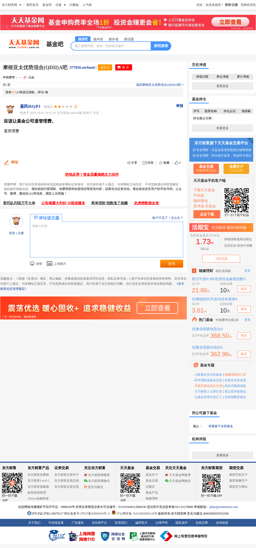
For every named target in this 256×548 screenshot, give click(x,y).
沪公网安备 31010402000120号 (134, 513)
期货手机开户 (238, 474)
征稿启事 (202, 523)
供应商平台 (99, 523)
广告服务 (78, 523)
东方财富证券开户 (66, 474)
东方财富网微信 (97, 481)
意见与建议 (93, 487)
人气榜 (87, 5)
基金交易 (152, 480)
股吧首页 (32, 5)
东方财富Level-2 (38, 480)
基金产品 (152, 492)
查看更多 (222, 86)
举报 (179, 106)
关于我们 (34, 523)
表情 (36, 263)
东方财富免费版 (38, 474)
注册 (20, 233)
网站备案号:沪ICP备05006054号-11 (87, 513)
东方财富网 (9, 5)
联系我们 (121, 523)
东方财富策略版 (38, 487)
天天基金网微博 (178, 475)
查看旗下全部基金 (220, 426)
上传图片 (56, 264)
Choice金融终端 (38, 498)
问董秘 (74, 5)
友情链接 (222, 523)
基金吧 (47, 5)
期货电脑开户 (238, 480)
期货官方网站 (238, 487)
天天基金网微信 (178, 481)
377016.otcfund (82, 67)
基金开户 (152, 474)
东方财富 (9, 468)
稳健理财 (152, 498)
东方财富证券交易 (66, 487)
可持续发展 (56, 523)
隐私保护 (182, 523)
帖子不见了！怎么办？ (168, 218)
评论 (14, 162)
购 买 (125, 67)
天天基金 (127, 468)
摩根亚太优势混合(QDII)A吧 (35, 67)
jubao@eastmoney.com (223, 507)
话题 (58, 5)
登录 (12, 233)
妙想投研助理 (37, 492)
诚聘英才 (141, 523)
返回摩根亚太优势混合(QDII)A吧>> (160, 85)
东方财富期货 (212, 468)
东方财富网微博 (97, 475)
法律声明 (161, 523)
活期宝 (150, 487)
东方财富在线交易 (66, 480)
